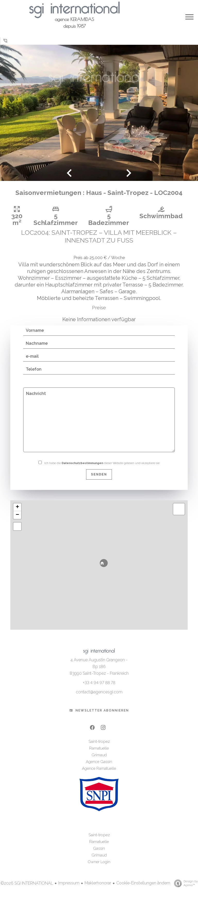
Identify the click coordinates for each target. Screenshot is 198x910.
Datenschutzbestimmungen (82, 469)
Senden (99, 480)
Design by (184, 889)
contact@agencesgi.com (99, 697)
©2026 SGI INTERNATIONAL (27, 888)
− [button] (17, 521)
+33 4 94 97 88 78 (99, 688)
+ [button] (17, 513)
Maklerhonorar (98, 888)
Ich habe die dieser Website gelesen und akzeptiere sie (102, 469)
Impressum (68, 888)
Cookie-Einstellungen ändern (143, 888)
